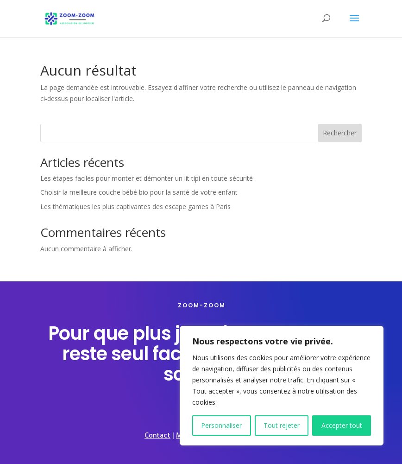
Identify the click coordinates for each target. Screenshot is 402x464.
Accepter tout (341, 425)
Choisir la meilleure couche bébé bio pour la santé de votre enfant (139, 192)
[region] (281, 385)
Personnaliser (221, 425)
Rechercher (340, 132)
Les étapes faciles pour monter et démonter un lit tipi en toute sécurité (146, 178)
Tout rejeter (282, 425)
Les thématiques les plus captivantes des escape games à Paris (135, 206)
